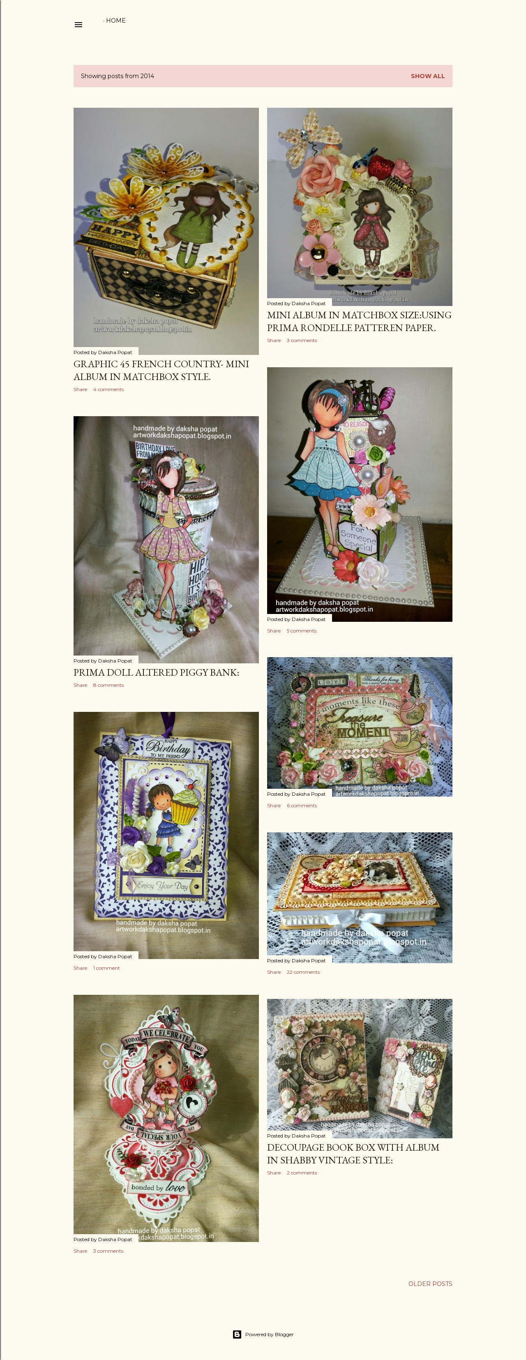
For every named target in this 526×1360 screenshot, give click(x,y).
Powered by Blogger (263, 1334)
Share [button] (80, 389)
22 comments (303, 972)
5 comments (301, 631)
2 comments (302, 1173)
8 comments (108, 685)
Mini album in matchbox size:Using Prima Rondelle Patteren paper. (359, 321)
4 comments (108, 389)
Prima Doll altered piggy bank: (156, 672)
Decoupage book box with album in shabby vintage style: (353, 1153)
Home (116, 20)
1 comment (106, 968)
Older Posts (430, 1284)
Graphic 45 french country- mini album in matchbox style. (161, 370)
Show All (428, 76)
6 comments (302, 805)
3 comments (302, 340)
